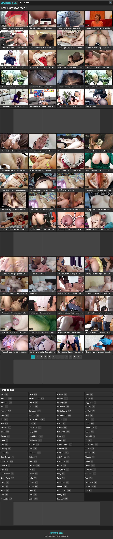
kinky (32, 478)
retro (89, 394)
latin (33, 494)
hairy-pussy (35, 440)
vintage (89, 457)
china (5, 452)
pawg (61, 478)
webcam (90, 469)
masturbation (64, 415)
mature (62, 419)
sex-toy (90, 406)
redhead (62, 498)
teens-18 (90, 436)
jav (32, 469)
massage (62, 402)
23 (66, 357)
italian (33, 457)
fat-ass (33, 406)
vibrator (90, 452)
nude (61, 436)
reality (61, 494)
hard (33, 448)
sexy (89, 415)
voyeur (90, 465)
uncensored (91, 444)
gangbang (35, 411)
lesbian (62, 394)
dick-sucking (7, 473)
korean (33, 486)
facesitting (6, 498)
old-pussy (63, 452)
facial (33, 394)
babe (5, 415)
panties (61, 465)
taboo (89, 419)
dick (4, 469)
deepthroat (7, 461)
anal (4, 406)
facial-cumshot (36, 398)
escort (5, 490)
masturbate (63, 406)
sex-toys (90, 411)
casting (5, 436)
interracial (35, 452)
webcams (90, 473)
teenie (89, 431)
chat (4, 444)
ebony (5, 482)
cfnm (4, 440)
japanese (34, 465)
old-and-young (64, 444)
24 (70, 357)
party (61, 473)
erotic (4, 486)
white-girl (90, 486)
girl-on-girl (35, 427)
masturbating (64, 411)
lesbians (62, 398)
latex (32, 490)
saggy (89, 398)
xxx (88, 490)
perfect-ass (63, 482)
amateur (6, 398)
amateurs (6, 402)
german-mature (37, 419)
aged (4, 394)
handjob (34, 444)
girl (32, 423)
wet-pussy (91, 482)
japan (33, 461)
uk (88, 440)
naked (61, 423)
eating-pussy (7, 478)
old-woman (63, 457)
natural (62, 427)
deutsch (5, 465)
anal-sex (6, 411)
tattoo (89, 423)
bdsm (5, 431)
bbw (4, 423)
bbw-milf (6, 427)
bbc (4, 419)
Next (79, 357)
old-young (63, 461)
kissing (33, 482)
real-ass (62, 486)
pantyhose (63, 469)
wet (89, 478)
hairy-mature (36, 436)
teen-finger (91, 427)
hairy (33, 431)
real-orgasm (64, 490)
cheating (6, 448)
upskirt (89, 448)
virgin (89, 461)
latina (33, 498)
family (33, 402)
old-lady (62, 448)
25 (74, 357)
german (34, 415)
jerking (33, 473)
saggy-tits (90, 402)
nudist (61, 440)
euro (4, 494)
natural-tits (63, 431)
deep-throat (7, 457)
